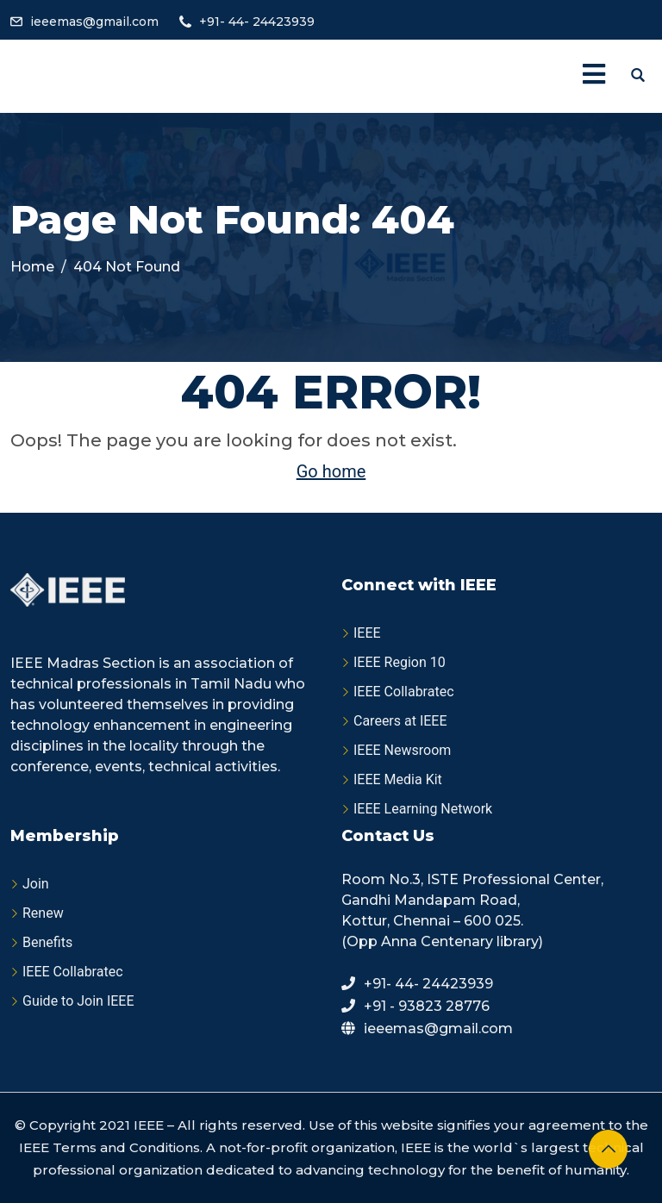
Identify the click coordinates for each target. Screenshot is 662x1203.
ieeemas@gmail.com (94, 21)
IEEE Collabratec (403, 691)
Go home (331, 471)
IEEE (367, 633)
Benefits (47, 942)
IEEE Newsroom (402, 750)
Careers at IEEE (400, 721)
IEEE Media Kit (397, 779)
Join (35, 884)
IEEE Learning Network (422, 809)
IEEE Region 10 (399, 662)
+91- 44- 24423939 (257, 21)
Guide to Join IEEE (78, 1001)
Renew (43, 913)
